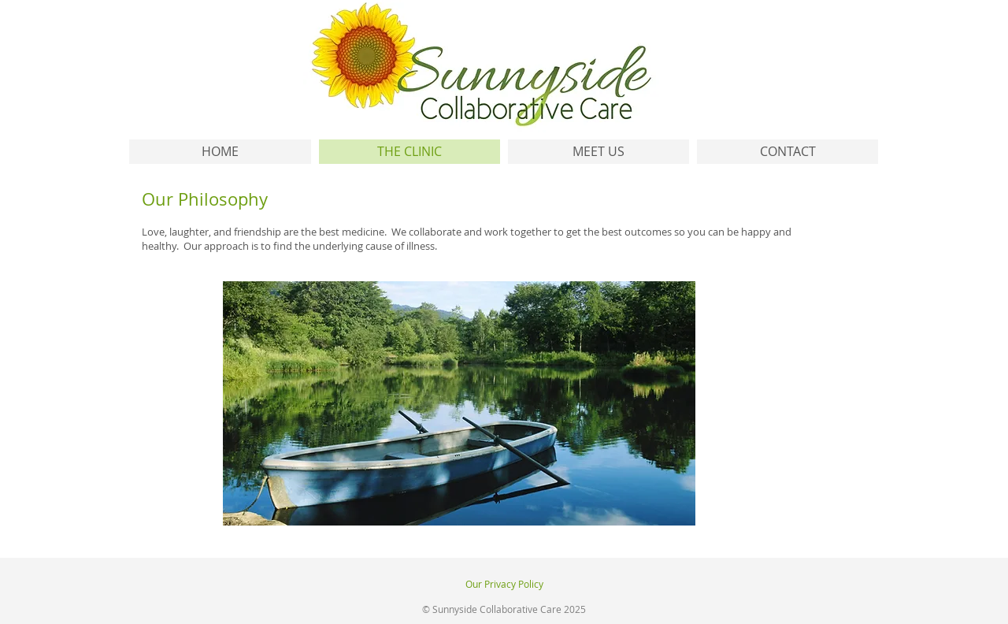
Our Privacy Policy (504, 584)
